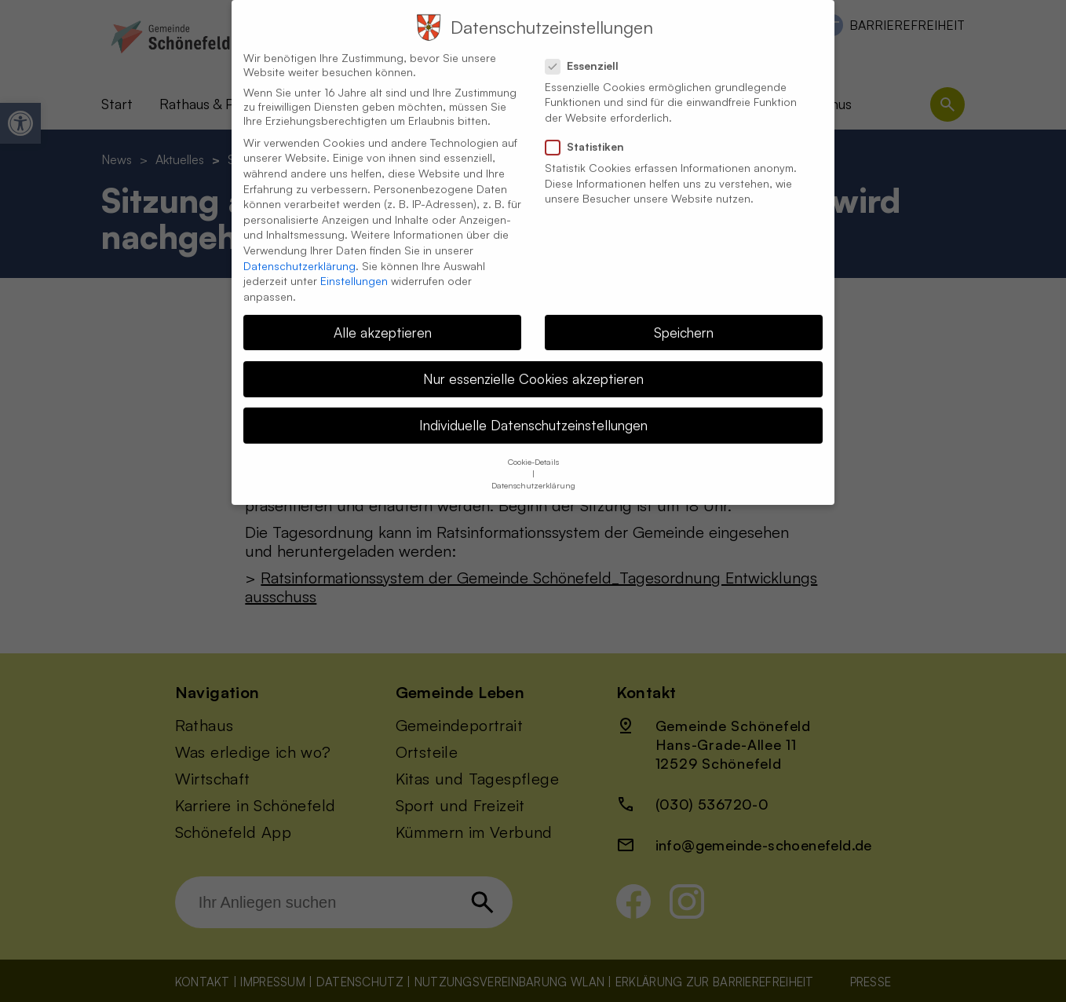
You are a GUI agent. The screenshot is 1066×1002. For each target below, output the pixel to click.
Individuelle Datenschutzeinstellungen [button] (533, 407)
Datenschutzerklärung (299, 248)
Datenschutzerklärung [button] (533, 468)
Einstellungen (354, 263)
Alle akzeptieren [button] (383, 315)
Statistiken (591, 130)
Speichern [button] (684, 315)
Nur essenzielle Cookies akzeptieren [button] (533, 361)
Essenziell (588, 49)
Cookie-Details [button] (533, 444)
